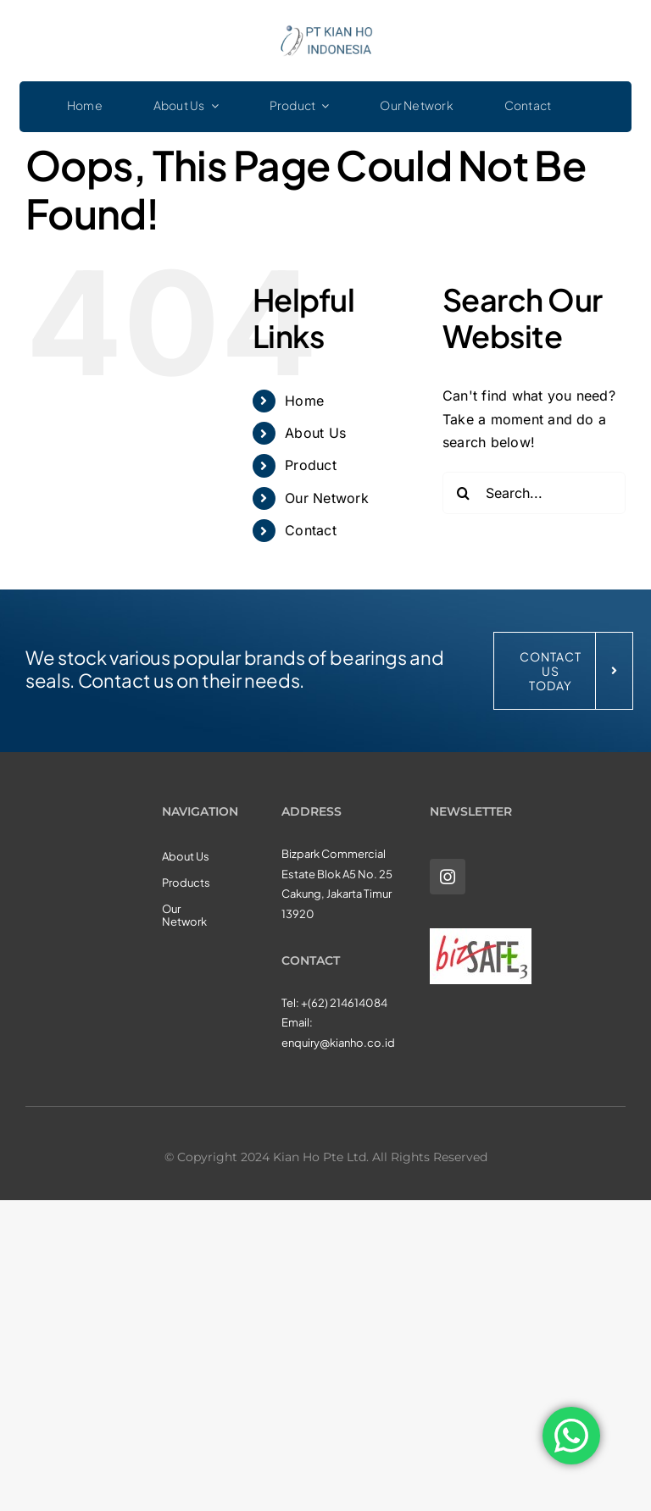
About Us (315, 432)
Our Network (327, 498)
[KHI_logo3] (325, 23)
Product (311, 465)
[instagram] (447, 876)
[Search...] (534, 493)
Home (304, 400)
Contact (311, 530)
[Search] (463, 493)
